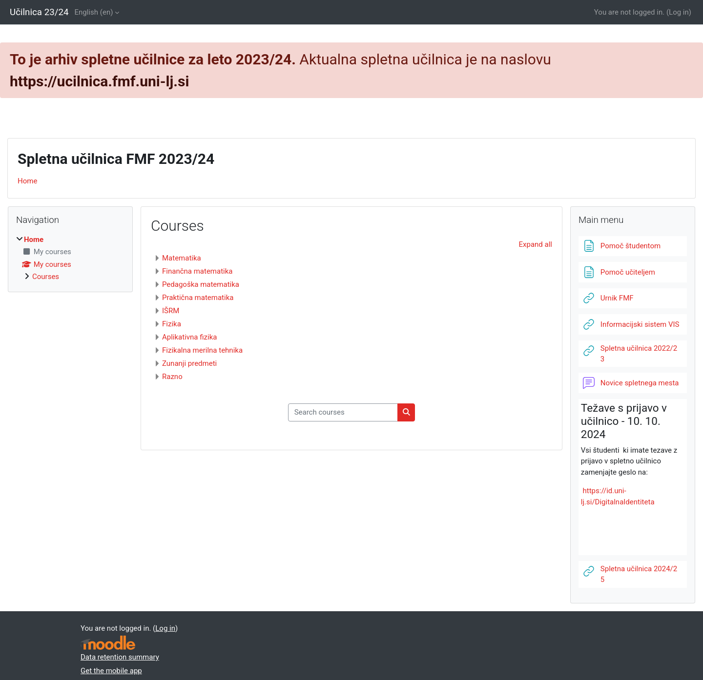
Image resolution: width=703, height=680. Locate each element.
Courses (45, 276)
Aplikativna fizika (189, 337)
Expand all (535, 244)
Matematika (181, 258)
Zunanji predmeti (189, 363)
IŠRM (170, 310)
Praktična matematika (197, 297)
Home (27, 181)
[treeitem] (70, 258)
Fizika (171, 324)
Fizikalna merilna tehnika (202, 350)
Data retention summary (120, 657)
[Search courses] (343, 412)
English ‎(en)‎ (94, 12)
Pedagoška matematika (200, 284)
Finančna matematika (197, 271)
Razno (172, 376)
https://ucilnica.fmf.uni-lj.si (99, 81)
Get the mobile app (111, 670)
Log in (679, 12)
